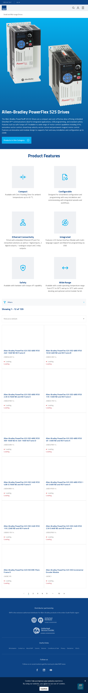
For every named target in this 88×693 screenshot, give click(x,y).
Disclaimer (70, 648)
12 (59, 593)
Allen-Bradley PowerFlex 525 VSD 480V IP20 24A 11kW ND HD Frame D (22, 351)
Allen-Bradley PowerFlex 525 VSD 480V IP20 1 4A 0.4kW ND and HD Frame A (64, 483)
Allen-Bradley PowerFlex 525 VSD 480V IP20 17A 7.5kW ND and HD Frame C (64, 395)
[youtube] (51, 670)
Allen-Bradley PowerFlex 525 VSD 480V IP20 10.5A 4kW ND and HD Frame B (64, 351)
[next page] (64, 593)
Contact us (21, 648)
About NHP (29, 648)
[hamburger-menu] (83, 8)
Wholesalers (12, 648)
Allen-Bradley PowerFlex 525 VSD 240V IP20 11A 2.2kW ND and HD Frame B (22, 527)
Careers (37, 648)
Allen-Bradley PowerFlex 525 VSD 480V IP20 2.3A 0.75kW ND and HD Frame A (22, 395)
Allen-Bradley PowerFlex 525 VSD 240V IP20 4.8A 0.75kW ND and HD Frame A (22, 483)
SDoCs (77, 648)
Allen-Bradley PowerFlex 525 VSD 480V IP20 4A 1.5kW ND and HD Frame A (64, 439)
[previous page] (23, 593)
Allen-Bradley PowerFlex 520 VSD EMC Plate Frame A (22, 571)
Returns (43, 648)
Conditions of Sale (53, 648)
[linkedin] (44, 670)
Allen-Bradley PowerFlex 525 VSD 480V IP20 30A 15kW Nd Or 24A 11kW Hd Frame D (22, 439)
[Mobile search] (73, 8)
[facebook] (37, 670)
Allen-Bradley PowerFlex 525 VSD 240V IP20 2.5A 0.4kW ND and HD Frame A (64, 527)
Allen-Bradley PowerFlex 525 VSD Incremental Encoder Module (64, 571)
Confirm (44, 688)
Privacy (63, 648)
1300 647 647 (7, 2)
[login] (78, 8)
